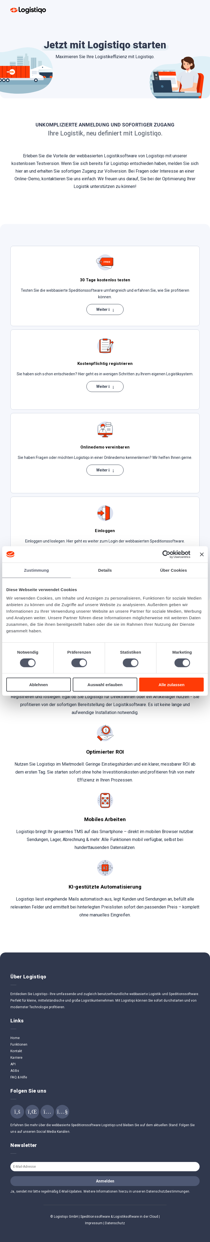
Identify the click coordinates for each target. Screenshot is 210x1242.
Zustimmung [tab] (36, 570)
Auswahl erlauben (105, 684)
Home (14, 1038)
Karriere (16, 1058)
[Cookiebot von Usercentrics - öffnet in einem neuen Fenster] (166, 554)
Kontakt (16, 1051)
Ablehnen (38, 684)
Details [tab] (105, 570)
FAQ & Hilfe (18, 1077)
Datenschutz (115, 1223)
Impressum (94, 1223)
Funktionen (18, 1044)
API (12, 1064)
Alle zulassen (172, 684)
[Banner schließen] (202, 554)
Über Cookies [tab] (173, 570)
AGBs (14, 1071)
